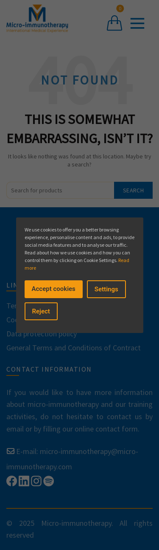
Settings (106, 289)
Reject (41, 311)
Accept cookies (53, 289)
